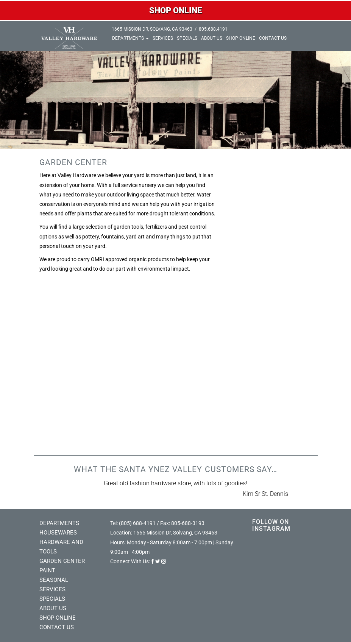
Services (163, 38)
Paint (47, 570)
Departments (130, 38)
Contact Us (273, 38)
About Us (211, 38)
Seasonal (53, 580)
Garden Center (62, 561)
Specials (187, 38)
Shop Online (240, 38)
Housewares (58, 532)
